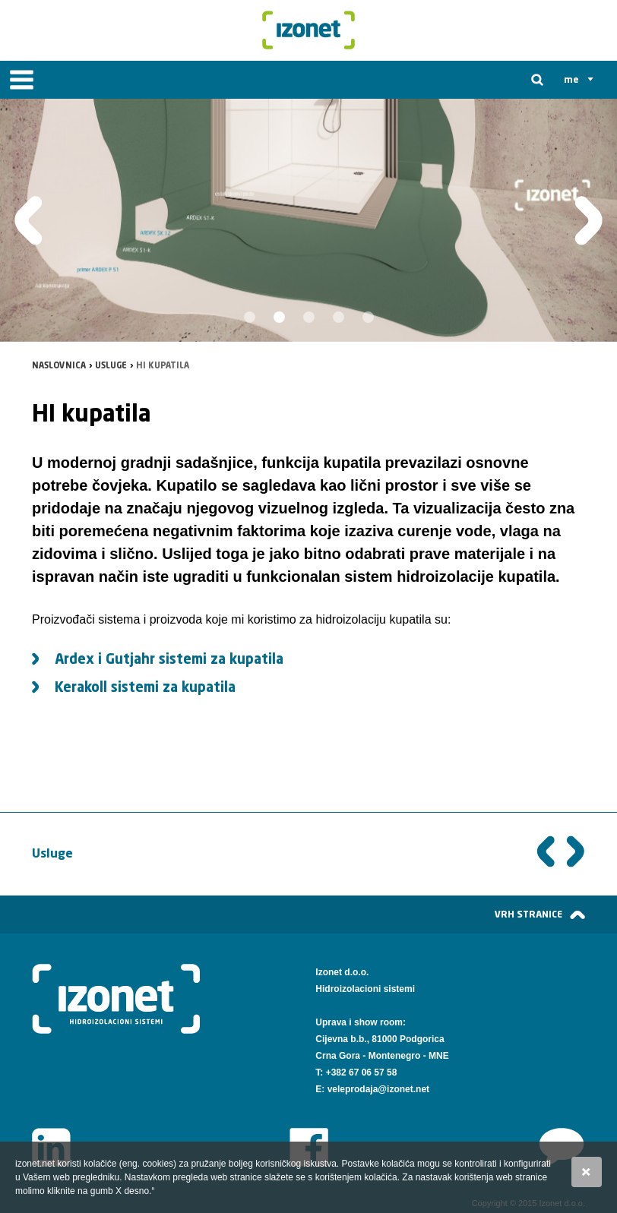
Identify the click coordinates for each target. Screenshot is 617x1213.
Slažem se (586, 1172)
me (571, 79)
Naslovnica (59, 366)
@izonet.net (403, 1089)
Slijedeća (588, 220)
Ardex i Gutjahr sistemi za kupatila (169, 660)
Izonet (308, 30)
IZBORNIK (21, 80)
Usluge (111, 366)
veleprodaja (352, 1089)
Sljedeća (576, 854)
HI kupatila (162, 366)
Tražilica (537, 80)
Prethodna (28, 220)
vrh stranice (528, 914)
